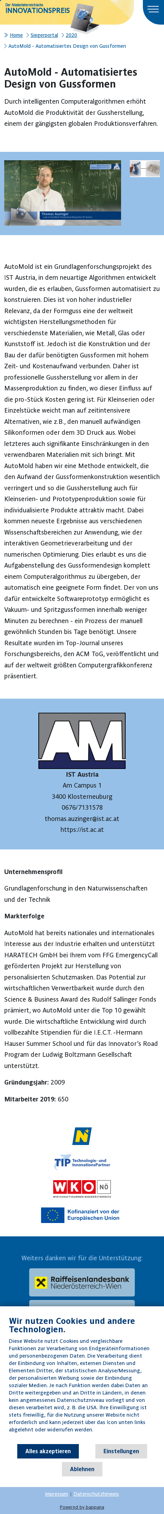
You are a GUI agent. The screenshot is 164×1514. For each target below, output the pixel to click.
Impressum (56, 1494)
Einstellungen (121, 1451)
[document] (82, 1379)
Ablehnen (82, 1469)
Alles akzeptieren (48, 1451)
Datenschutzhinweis (96, 1494)
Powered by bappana (82, 1507)
